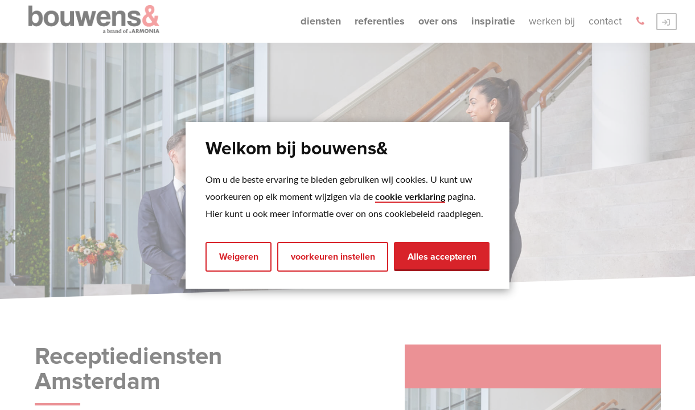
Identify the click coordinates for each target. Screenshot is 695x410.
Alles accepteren (442, 256)
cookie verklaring (410, 196)
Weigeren (238, 256)
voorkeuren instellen (333, 256)
